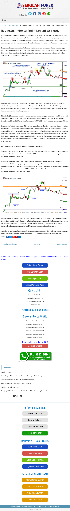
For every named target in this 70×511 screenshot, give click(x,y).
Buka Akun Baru (35, 447)
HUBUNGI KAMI (35, 433)
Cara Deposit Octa (35, 278)
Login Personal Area (35, 285)
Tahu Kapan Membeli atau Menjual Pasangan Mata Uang (21, 376)
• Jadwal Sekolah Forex (35, 298)
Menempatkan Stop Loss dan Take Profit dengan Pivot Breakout (30, 30)
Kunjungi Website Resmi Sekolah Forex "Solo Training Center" (24, 391)
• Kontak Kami (35, 305)
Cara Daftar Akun (35, 272)
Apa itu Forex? (6, 372)
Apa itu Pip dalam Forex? (10, 387)
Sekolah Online (35, 346)
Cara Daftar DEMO (35, 480)
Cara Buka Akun (35, 453)
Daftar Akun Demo (35, 265)
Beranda (37, 244)
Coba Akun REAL (35, 500)
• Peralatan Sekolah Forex (35, 301)
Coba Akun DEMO (35, 493)
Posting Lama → (63, 244)
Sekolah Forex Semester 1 (35, 321)
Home (4, 25)
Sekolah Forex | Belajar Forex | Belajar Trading (42, 506)
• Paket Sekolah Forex (35, 295)
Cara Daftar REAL (35, 486)
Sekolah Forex (13, 25)
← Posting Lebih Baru (9, 244)
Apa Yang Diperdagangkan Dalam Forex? (16, 383)
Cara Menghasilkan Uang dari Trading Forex (17, 379)
